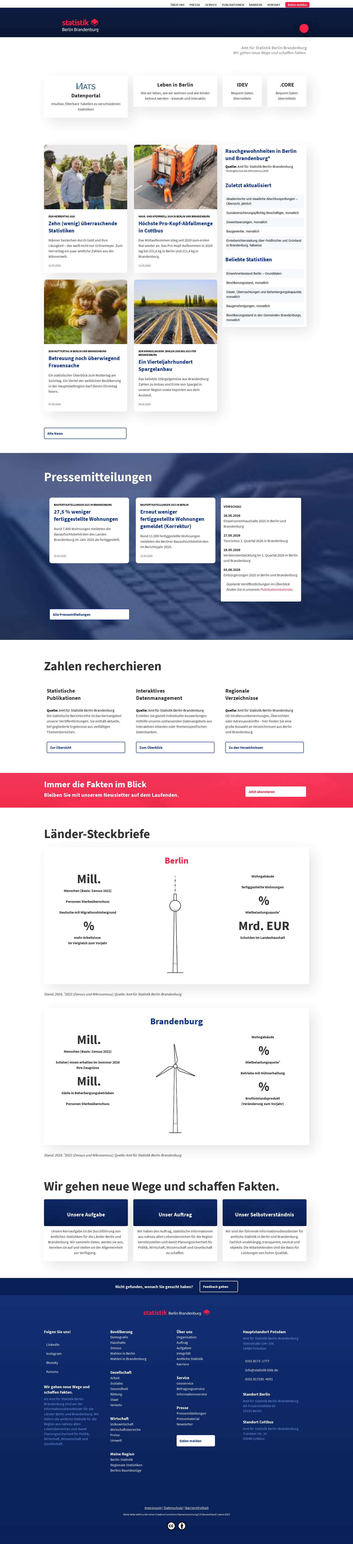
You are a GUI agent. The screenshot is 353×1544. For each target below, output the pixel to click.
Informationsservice (192, 1394)
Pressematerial (188, 1418)
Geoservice (185, 1383)
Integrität (184, 1353)
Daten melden (297, 5)
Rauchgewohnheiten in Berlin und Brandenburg (261, 154)
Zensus (115, 1348)
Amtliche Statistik (190, 1358)
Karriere (256, 5)
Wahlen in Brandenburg (128, 1358)
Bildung (116, 1394)
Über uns (178, 5)
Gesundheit (119, 1388)
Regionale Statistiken (126, 1465)
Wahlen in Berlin (122, 1353)
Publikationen (233, 5)
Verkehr (116, 1405)
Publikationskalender (276, 589)
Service (211, 5)
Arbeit (115, 1378)
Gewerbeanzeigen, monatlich (246, 222)
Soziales (116, 1383)
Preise (115, 1435)
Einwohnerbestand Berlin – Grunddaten (254, 273)
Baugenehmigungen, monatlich (248, 306)
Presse (194, 5)
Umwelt (116, 1440)
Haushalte (118, 1342)
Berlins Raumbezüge (125, 1470)
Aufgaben (184, 1348)
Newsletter (185, 1424)
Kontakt (274, 5)
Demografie (119, 1337)
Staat (114, 1399)
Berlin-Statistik (121, 1459)
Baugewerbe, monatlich (242, 231)
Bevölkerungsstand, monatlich (247, 283)
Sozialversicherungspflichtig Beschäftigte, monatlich (262, 213)
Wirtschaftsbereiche (125, 1429)
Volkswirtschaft (122, 1424)
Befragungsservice (191, 1388)
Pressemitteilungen (191, 1413)
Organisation (186, 1337)
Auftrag (182, 1342)
